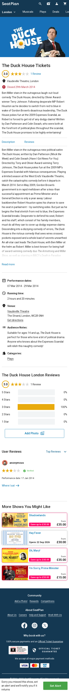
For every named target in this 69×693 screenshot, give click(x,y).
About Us (12, 615)
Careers (23, 615)
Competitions (47, 601)
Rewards (34, 601)
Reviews (29, 141)
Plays (43, 11)
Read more (8, 264)
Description (8, 141)
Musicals (28, 11)
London (9, 12)
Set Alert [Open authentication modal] (55, 685)
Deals (56, 11)
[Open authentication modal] (56, 3)
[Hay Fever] (47, 532)
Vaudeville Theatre (18, 311)
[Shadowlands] (47, 515)
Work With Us (55, 615)
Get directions (15, 320)
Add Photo (32, 433)
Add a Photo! (21, 601)
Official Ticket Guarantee (50, 641)
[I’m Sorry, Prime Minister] (47, 568)
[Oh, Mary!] (47, 550)
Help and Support (37, 615)
